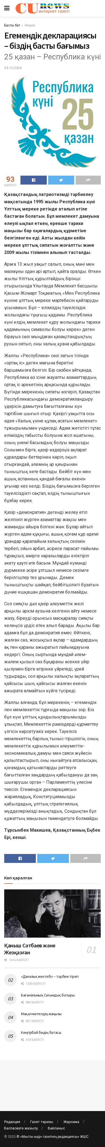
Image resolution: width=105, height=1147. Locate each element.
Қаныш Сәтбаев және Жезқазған (29, 949)
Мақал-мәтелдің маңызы (41, 1013)
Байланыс (56, 1128)
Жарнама (71, 1122)
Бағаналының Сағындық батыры (47, 995)
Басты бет (12, 25)
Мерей (30, 25)
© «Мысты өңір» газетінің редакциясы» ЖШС (52, 1137)
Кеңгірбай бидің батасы (41, 1032)
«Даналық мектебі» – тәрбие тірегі (50, 976)
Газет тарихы (41, 1122)
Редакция (12, 1122)
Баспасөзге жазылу (21, 1128)
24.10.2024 (13, 68)
